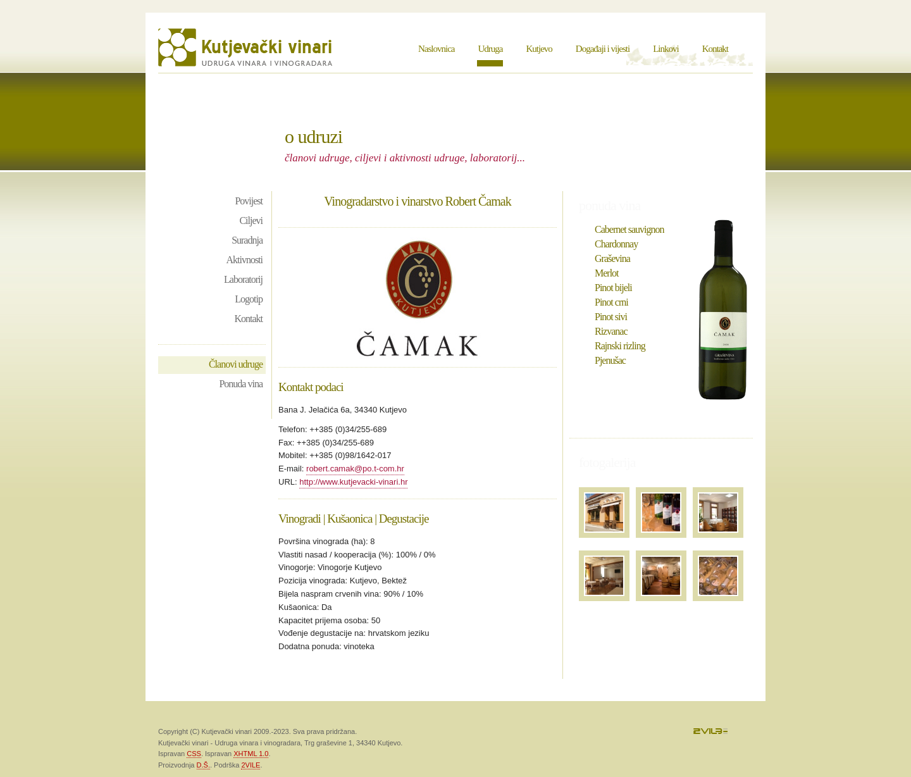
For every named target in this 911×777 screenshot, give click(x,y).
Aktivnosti (244, 259)
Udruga (490, 49)
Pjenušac (610, 360)
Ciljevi (251, 220)
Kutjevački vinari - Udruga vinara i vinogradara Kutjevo (246, 47)
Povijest (249, 201)
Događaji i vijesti (602, 49)
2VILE (250, 765)
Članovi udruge (236, 364)
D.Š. (203, 765)
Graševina (612, 258)
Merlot (607, 273)
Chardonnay (616, 244)
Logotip (249, 299)
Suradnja (247, 240)
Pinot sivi (611, 316)
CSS (194, 753)
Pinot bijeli (613, 287)
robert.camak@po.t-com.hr (355, 468)
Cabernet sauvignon (629, 229)
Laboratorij (243, 279)
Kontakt (715, 49)
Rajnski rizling (620, 345)
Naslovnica (436, 49)
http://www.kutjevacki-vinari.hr (353, 482)
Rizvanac (611, 331)
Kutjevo (539, 49)
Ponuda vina (241, 383)
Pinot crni (611, 302)
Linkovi (666, 49)
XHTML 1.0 (250, 753)
